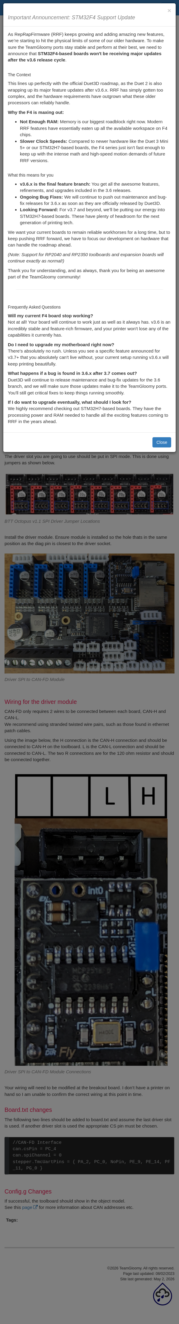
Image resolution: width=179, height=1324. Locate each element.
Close (161, 442)
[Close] (169, 10)
